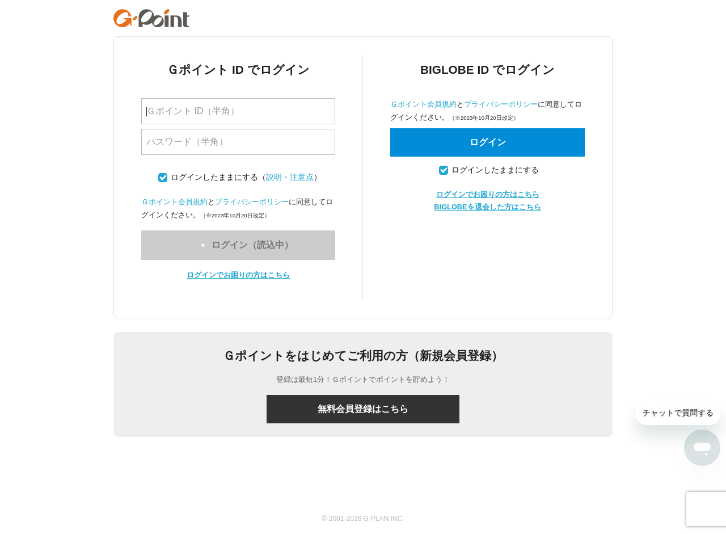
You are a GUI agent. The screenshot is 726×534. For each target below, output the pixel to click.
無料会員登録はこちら (363, 409)
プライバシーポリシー (252, 201)
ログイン (488, 142)
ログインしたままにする (214, 177)
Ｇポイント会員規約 (174, 201)
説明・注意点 (290, 177)
